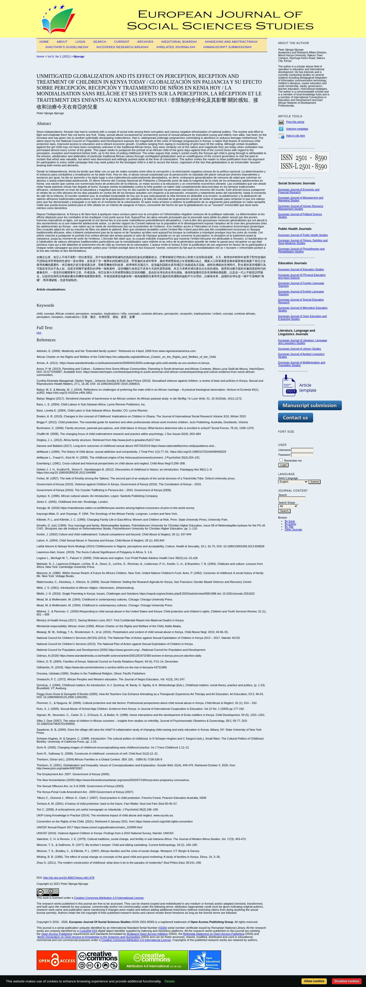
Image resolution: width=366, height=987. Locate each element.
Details (169, 981)
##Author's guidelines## (66, 47)
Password (284, 454)
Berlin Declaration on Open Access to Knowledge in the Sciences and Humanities (88, 936)
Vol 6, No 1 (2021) (59, 56)
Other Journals (293, 529)
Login (80, 41)
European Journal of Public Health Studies (303, 235)
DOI (94, 930)
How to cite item (295, 135)
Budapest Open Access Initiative (147, 933)
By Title (289, 526)
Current (121, 41)
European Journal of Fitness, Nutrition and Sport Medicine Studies (303, 242)
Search (99, 41)
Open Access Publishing (56, 933)
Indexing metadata (297, 128)
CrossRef (86, 930)
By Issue (290, 521)
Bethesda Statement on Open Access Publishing (214, 933)
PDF (39, 332)
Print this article (295, 122)
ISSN (162, 927)
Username (284, 450)
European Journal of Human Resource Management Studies (300, 207)
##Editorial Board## (179, 41)
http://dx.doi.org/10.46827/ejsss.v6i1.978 (68, 877)
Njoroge (79, 56)
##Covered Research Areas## (122, 47)
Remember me (293, 460)
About (62, 41)
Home (44, 41)
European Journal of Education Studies (301, 269)
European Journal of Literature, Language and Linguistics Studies (302, 342)
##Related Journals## (176, 47)
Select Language (288, 478)
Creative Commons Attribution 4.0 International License (109, 897)
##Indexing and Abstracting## (231, 41)
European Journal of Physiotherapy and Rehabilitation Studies (301, 250)
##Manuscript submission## (227, 47)
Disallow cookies (346, 981)
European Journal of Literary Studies (299, 348)
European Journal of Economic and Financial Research (298, 191)
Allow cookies (314, 981)
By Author (290, 524)
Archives (145, 41)
